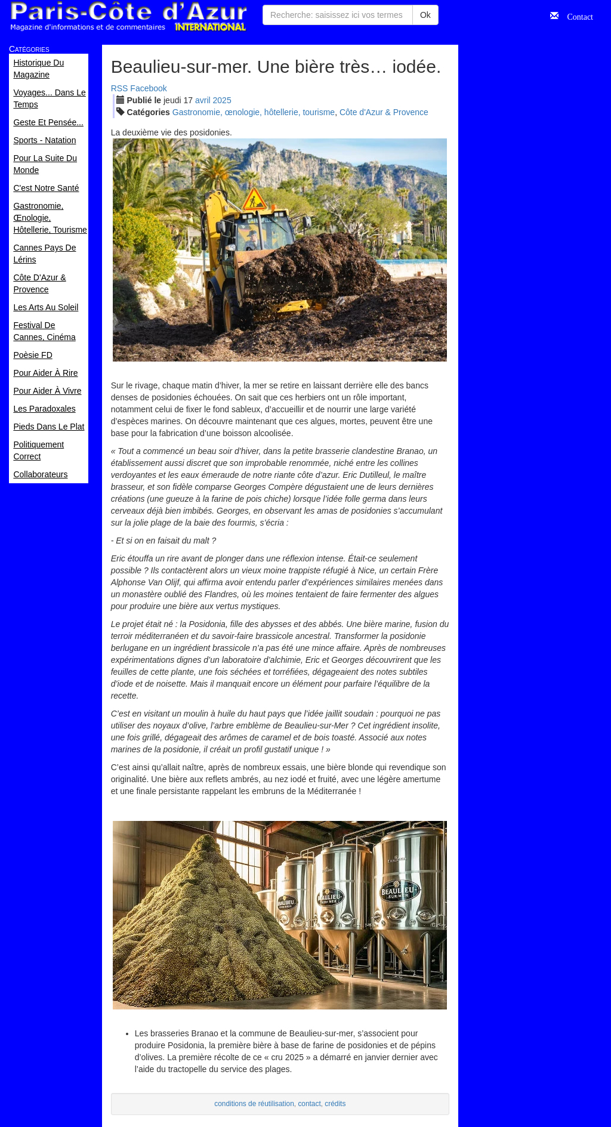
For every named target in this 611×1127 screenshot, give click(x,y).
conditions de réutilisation (254, 1104)
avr (203, 100)
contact (309, 1104)
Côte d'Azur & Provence (384, 112)
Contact (575, 15)
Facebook (148, 88)
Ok (425, 15)
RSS (119, 88)
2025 (222, 100)
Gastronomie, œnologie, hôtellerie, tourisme (253, 112)
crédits (335, 1104)
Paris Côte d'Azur (128, 16)
